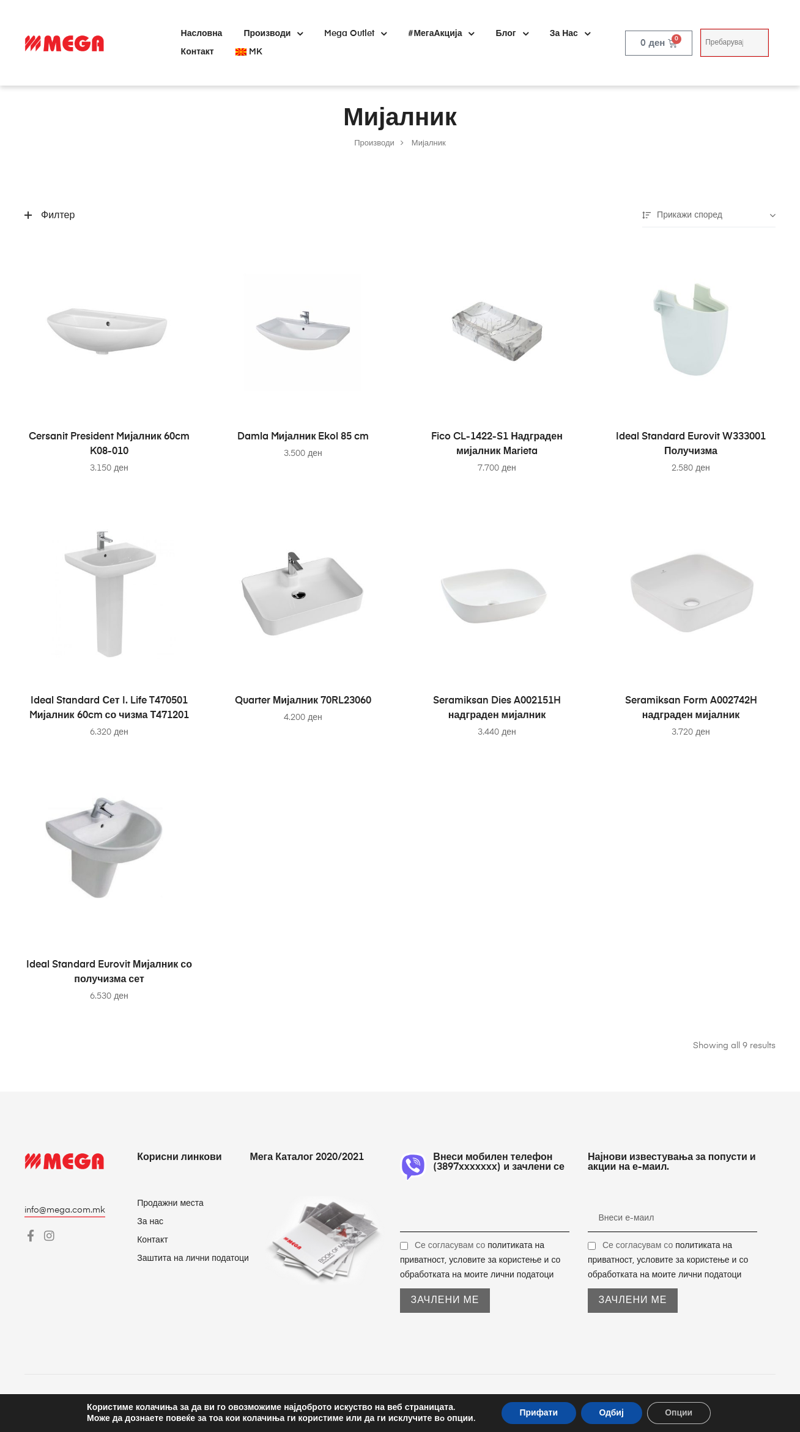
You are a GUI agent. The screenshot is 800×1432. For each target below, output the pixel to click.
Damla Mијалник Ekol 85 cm (303, 437)
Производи (273, 34)
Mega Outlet (355, 34)
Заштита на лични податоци (193, 1258)
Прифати (538, 1413)
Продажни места (170, 1203)
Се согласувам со (480, 1260)
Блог (511, 34)
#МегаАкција (441, 34)
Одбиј (611, 1413)
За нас (570, 34)
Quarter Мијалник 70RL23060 (303, 701)
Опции (679, 1413)
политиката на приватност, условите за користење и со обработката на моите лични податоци (480, 1260)
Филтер (49, 216)
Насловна (202, 33)
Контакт (197, 52)
